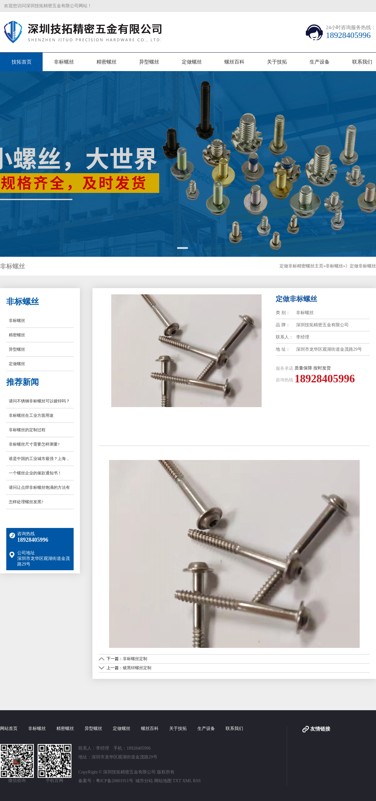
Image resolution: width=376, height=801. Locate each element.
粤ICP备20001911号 (114, 780)
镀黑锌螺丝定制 (137, 667)
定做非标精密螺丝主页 (301, 266)
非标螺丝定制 (135, 658)
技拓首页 (22, 62)
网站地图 (163, 780)
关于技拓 (277, 62)
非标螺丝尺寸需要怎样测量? (34, 444)
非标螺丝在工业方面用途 (31, 415)
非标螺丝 (64, 62)
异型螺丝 (149, 62)
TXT (177, 780)
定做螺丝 (192, 62)
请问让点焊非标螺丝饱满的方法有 (39, 487)
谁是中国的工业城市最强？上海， (39, 458)
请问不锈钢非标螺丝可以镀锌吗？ (39, 401)
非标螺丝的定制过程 (27, 429)
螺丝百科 (234, 62)
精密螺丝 (107, 62)
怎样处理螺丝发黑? (26, 501)
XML (187, 780)
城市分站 (144, 780)
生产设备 (320, 62)
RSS (197, 780)
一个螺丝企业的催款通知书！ (35, 473)
